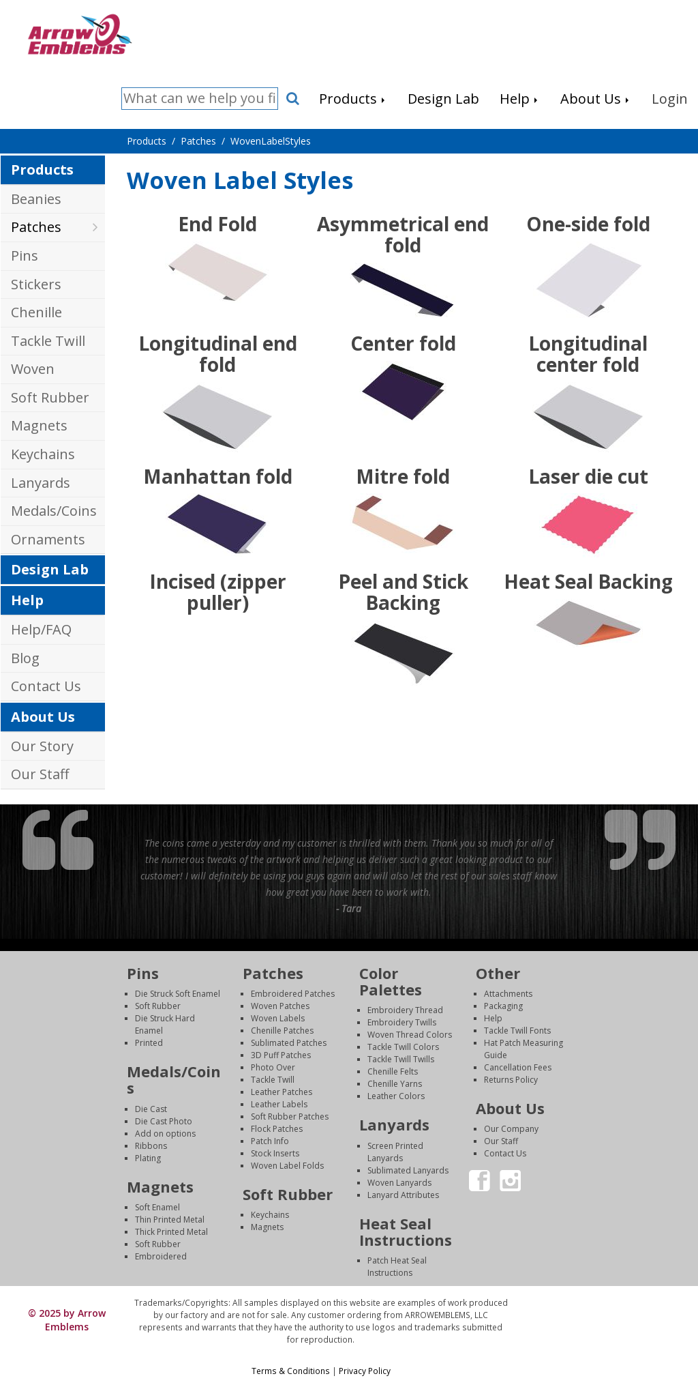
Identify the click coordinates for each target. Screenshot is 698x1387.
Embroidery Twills (401, 1022)
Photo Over (273, 1067)
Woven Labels (278, 1018)
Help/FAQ (41, 629)
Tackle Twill (48, 341)
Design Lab (50, 569)
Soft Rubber (50, 397)
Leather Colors (396, 1096)
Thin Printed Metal (169, 1219)
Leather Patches (281, 1092)
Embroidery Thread (405, 1010)
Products (42, 169)
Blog (25, 658)
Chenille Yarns (394, 1084)
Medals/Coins (54, 510)
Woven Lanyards (399, 1182)
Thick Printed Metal (171, 1232)
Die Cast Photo (163, 1121)
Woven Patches (280, 1006)
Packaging (503, 1006)
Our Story (42, 746)
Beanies (36, 199)
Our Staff (40, 774)
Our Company (511, 1129)
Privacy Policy (365, 1370)
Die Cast (151, 1109)
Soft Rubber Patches (290, 1116)
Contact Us (46, 686)
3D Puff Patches (281, 1055)
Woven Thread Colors (409, 1034)
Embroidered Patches (293, 993)
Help (27, 600)
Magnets (39, 425)
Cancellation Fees (517, 1067)
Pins (24, 255)
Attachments (508, 993)
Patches (36, 227)
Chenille (36, 312)
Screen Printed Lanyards (395, 1152)
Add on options (165, 1133)
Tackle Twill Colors (403, 1047)
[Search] (199, 98)
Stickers (36, 284)
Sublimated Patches (289, 1043)
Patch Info (270, 1141)
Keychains (43, 454)
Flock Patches (277, 1129)
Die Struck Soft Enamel (177, 993)
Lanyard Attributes (403, 1195)
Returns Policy (511, 1079)
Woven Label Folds (287, 1165)
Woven (33, 369)
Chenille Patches (282, 1030)
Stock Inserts (275, 1153)
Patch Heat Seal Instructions (397, 1267)
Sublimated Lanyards (408, 1170)
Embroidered (161, 1256)
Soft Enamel (157, 1207)
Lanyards (40, 482)
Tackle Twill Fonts (517, 1030)
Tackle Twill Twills (400, 1059)
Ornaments (48, 539)
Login (603, 1302)
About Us (43, 716)
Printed (149, 1043)
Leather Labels (279, 1104)
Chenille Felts (392, 1071)
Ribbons (151, 1146)
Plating (148, 1158)
